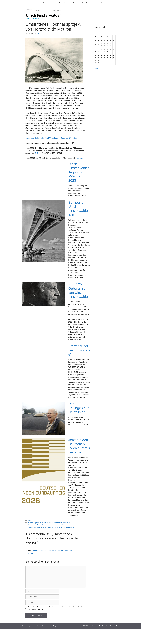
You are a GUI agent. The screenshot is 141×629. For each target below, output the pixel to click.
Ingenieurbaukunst (40, 523)
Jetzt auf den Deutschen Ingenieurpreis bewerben (79, 446)
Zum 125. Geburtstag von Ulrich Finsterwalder (78, 290)
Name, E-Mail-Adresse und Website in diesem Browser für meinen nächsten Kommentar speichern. (56, 608)
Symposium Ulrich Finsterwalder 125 (78, 208)
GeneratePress (114, 626)
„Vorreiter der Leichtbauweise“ (79, 350)
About (53, 3)
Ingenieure (50, 523)
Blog (29, 520)
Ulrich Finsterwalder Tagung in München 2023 (78, 172)
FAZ (36, 153)
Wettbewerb (66, 523)
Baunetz (80, 158)
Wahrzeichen (58, 523)
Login (55, 626)
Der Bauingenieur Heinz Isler (78, 408)
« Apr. (96, 68)
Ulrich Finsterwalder (88, 3)
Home (45, 3)
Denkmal (30, 523)
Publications (65, 3)
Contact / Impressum (105, 3)
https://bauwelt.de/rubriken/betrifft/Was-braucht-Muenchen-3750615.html (52, 138)
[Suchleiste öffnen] (116, 3)
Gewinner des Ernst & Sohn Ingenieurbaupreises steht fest (46, 525)
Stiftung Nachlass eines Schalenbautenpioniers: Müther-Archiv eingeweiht (51, 527)
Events (75, 3)
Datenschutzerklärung (44, 626)
